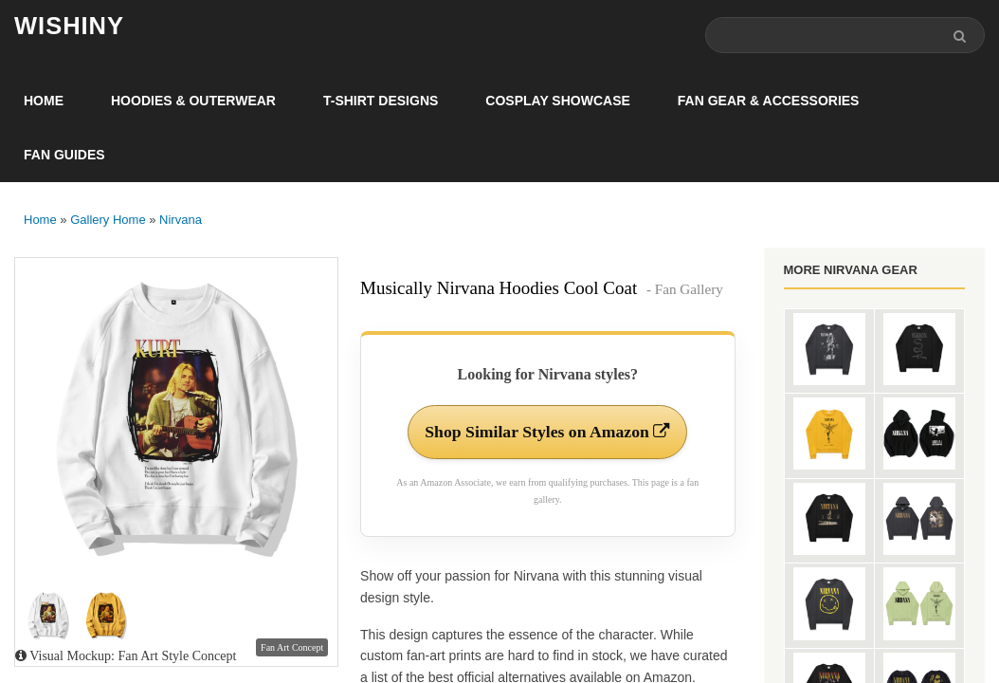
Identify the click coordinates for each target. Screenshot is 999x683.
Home (44, 100)
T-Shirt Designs (380, 100)
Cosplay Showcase (557, 100)
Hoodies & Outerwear (193, 100)
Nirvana (180, 219)
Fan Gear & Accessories (769, 100)
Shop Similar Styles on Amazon (547, 432)
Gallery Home (107, 219)
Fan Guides (64, 154)
